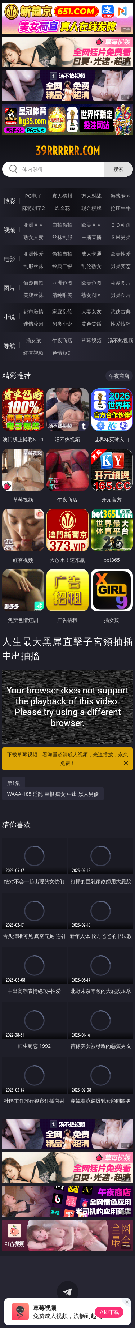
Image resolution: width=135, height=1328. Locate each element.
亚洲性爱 (33, 253)
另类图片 (121, 294)
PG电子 (33, 195)
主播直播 (91, 237)
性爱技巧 (121, 323)
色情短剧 (62, 352)
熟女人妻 (33, 237)
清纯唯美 (62, 294)
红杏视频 (33, 352)
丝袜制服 (62, 237)
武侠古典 (121, 311)
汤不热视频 (120, 340)
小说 (9, 317)
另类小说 (62, 323)
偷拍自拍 (62, 253)
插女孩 (33, 340)
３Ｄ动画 (121, 224)
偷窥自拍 (33, 282)
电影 (9, 259)
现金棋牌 (91, 208)
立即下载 (109, 1311)
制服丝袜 (33, 265)
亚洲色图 (62, 282)
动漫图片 (121, 282)
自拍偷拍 (62, 224)
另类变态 (121, 265)
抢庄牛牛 (121, 208)
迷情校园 (33, 323)
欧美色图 (91, 282)
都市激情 (33, 311)
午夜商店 (62, 340)
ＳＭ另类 (121, 237)
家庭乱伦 (62, 311)
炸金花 (62, 208)
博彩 (9, 201)
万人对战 (91, 195)
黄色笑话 (91, 323)
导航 (9, 346)
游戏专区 (121, 195)
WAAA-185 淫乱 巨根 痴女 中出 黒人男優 (53, 793)
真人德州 (62, 195)
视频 (9, 230)
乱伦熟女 (91, 265)
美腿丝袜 (33, 294)
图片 (9, 288)
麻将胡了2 (33, 208)
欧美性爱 (121, 253)
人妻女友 (91, 311)
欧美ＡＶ (91, 224)
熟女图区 (91, 294)
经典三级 (62, 265)
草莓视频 (91, 340)
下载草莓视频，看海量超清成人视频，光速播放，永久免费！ (68, 759)
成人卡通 (91, 253)
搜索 (118, 169)
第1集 (13, 783)
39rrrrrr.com (67, 151)
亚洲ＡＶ (33, 224)
